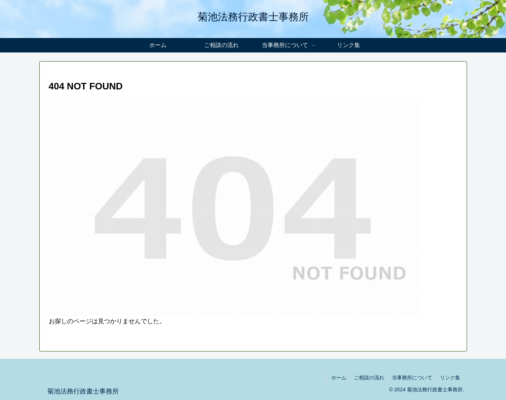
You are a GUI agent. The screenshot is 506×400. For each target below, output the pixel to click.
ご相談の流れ (369, 377)
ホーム (338, 377)
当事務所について (412, 377)
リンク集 (450, 377)
